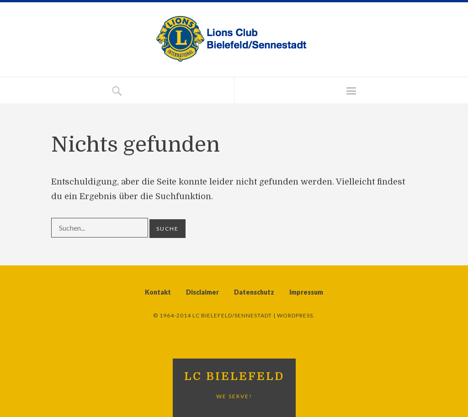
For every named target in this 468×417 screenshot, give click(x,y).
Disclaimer (202, 292)
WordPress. (296, 315)
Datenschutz (254, 292)
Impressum (306, 292)
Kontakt (158, 292)
